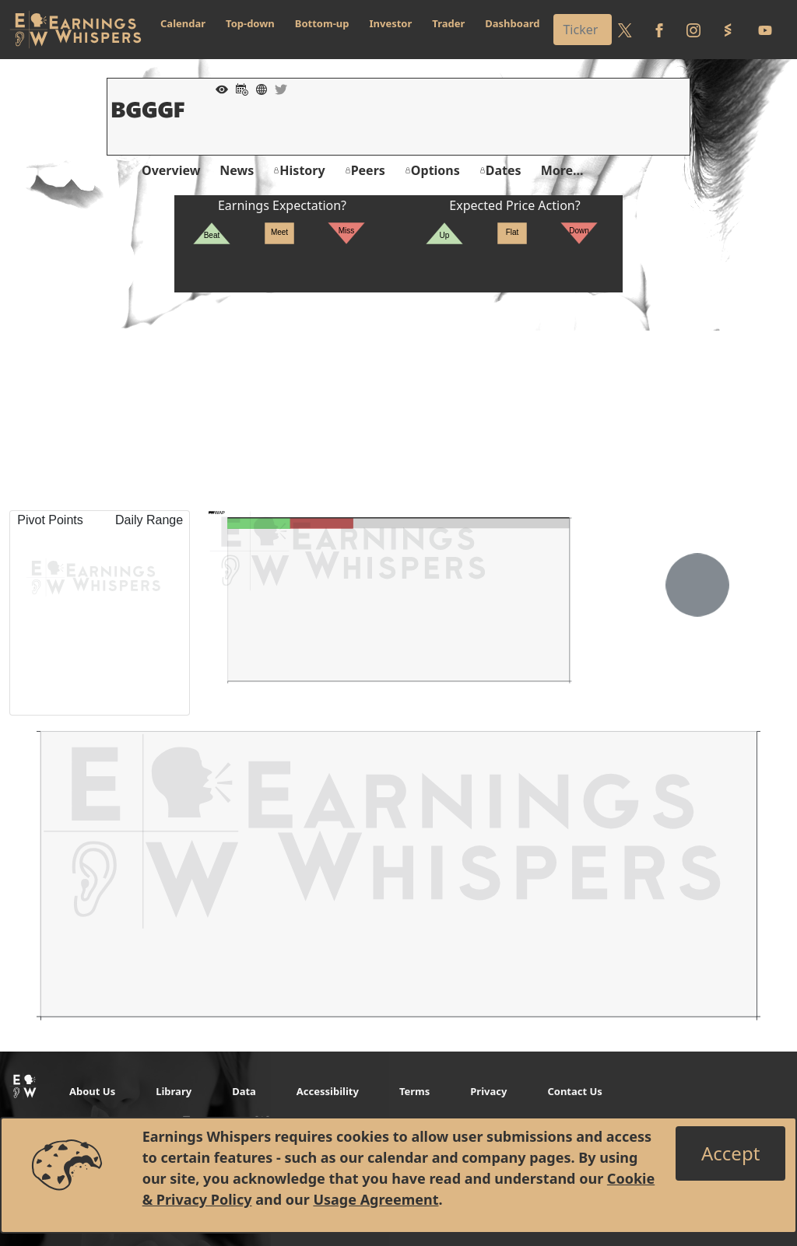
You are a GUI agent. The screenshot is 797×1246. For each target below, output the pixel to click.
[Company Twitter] (277, 88)
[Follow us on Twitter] (625, 30)
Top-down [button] (250, 23)
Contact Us (574, 1091)
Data (244, 1091)
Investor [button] (391, 23)
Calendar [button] (182, 23)
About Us (92, 1091)
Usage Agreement (375, 1199)
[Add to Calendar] (238, 88)
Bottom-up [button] (322, 23)
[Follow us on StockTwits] (727, 30)
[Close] (730, 1153)
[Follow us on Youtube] (765, 30)
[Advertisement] (398, 401)
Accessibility (328, 1091)
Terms (414, 1091)
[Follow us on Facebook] (659, 30)
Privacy (488, 1091)
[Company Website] (257, 88)
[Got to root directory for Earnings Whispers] (75, 29)
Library (173, 1091)
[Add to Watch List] (218, 88)
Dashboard (512, 23)
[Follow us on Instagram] (693, 30)
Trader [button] (448, 23)
